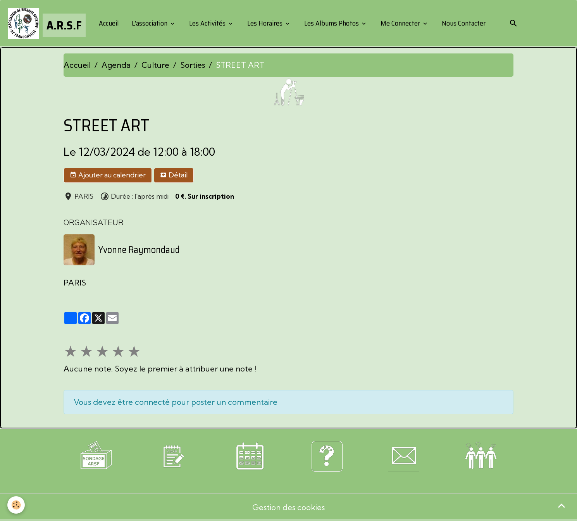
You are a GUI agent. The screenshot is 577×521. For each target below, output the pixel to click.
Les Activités (207, 23)
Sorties (192, 65)
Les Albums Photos (331, 23)
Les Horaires (265, 23)
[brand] (47, 23)
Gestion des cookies (288, 507)
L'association (149, 23)
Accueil (108, 23)
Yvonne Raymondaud (139, 249)
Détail (174, 175)
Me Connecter (400, 23)
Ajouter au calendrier (108, 175)
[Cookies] (16, 505)
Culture (155, 65)
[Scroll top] (561, 505)
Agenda (116, 65)
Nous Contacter (463, 23)
